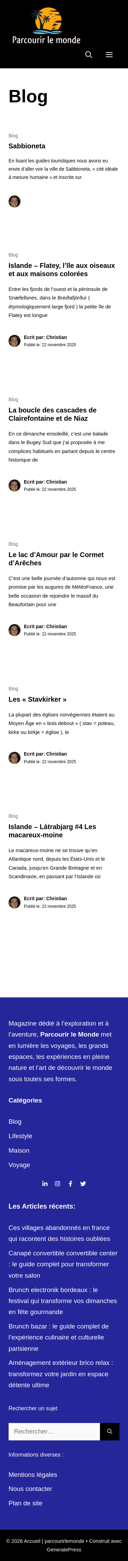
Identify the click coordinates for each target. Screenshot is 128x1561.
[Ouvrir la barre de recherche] (89, 54)
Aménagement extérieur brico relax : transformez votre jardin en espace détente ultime (61, 1374)
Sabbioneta (27, 146)
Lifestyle (20, 1136)
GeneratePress (64, 1549)
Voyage (19, 1164)
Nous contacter (30, 1488)
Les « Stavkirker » (38, 699)
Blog (13, 135)
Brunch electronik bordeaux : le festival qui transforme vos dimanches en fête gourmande (63, 1301)
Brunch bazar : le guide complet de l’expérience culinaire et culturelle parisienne (59, 1337)
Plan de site (25, 1503)
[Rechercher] (109, 1431)
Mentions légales (33, 1474)
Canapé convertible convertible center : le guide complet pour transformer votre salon (63, 1264)
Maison (19, 1150)
